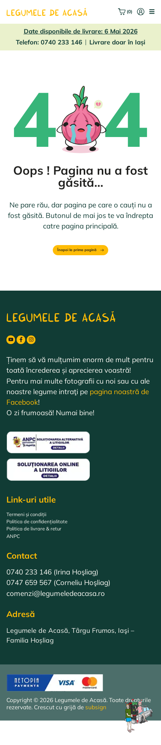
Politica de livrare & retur (46, 548)
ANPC (16, 559)
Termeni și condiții (35, 527)
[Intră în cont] (136, 11)
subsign (95, 731)
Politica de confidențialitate (50, 537)
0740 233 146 (61, 42)
